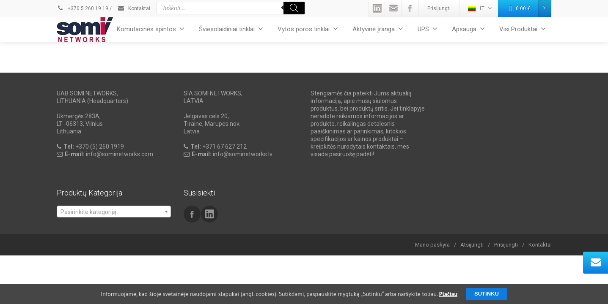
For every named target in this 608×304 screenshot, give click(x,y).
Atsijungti (472, 245)
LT (480, 8)
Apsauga (468, 29)
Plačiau (448, 294)
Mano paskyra (432, 245)
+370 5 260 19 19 (82, 8)
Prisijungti (439, 8)
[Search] (294, 8)
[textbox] (114, 212)
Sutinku (486, 293)
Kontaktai (133, 8)
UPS (427, 29)
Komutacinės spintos (150, 29)
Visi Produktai (522, 29)
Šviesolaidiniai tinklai (231, 29)
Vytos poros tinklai (308, 29)
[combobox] (114, 211)
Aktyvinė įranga (377, 29)
